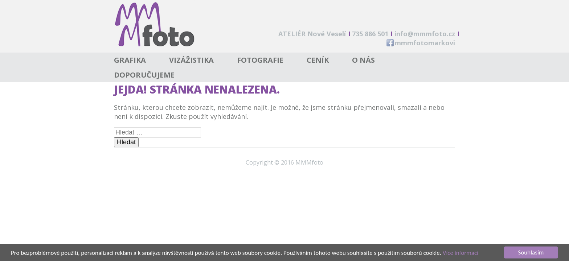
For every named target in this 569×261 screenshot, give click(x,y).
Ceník (318, 60)
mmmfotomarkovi (425, 42)
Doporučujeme (144, 75)
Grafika (130, 60)
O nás (363, 60)
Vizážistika (191, 60)
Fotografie (260, 60)
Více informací (460, 253)
